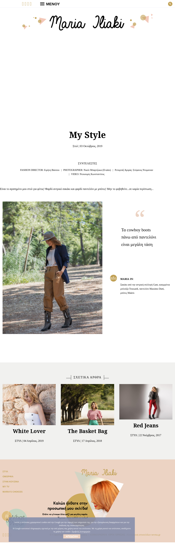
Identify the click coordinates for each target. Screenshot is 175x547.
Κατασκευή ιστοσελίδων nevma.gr (147, 539)
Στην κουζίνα (10, 486)
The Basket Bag (87, 435)
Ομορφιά (7, 481)
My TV (6, 491)
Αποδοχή (72, 536)
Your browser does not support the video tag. (87, 78)
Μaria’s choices (11, 496)
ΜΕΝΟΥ (48, 4)
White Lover (29, 435)
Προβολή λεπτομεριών (94, 531)
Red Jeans (145, 430)
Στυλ (73, 146)
